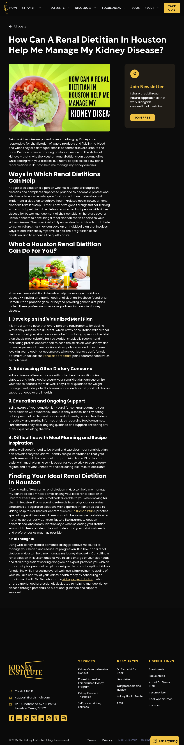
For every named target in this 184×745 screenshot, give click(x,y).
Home (13, 8)
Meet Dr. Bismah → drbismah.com (138, 740)
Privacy (107, 740)
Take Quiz (172, 7)
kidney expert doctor (77, 579)
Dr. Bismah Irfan (82, 511)
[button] (32, 8)
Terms (91, 740)
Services (29, 8)
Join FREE (143, 117)
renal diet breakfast (57, 356)
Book (136, 8)
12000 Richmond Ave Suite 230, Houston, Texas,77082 (36, 706)
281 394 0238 (24, 691)
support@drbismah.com (32, 697)
